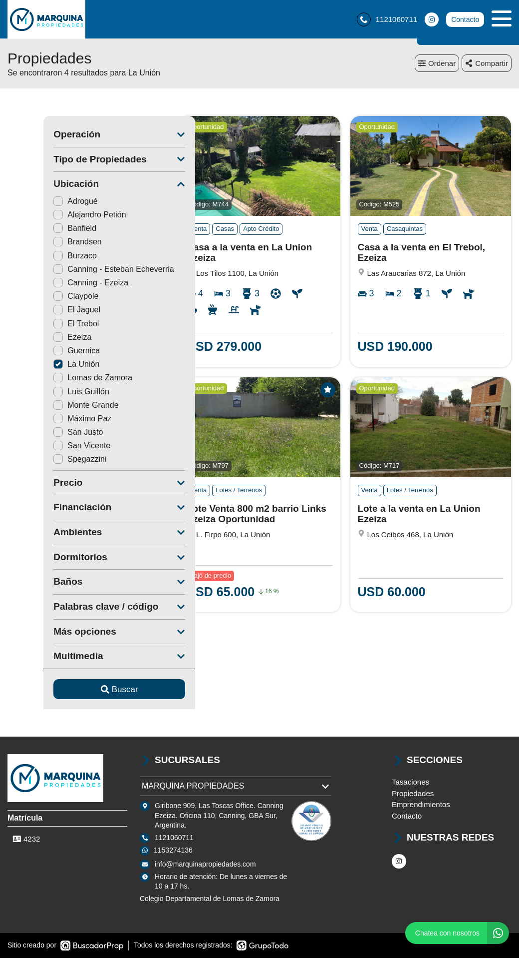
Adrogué (39, 202)
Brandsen (41, 243)
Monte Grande (49, 406)
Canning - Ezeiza (54, 284)
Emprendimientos (421, 806)
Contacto (465, 20)
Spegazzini (43, 460)
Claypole (39, 297)
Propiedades (413, 795)
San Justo (42, 433)
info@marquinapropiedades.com (205, 866)
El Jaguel (40, 311)
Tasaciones (410, 783)
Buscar (83, 691)
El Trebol (40, 325)
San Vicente (45, 447)
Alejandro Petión (53, 216)
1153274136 (173, 852)
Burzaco (39, 257)
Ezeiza (36, 338)
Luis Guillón (45, 392)
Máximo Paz (46, 420)
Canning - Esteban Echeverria (77, 270)
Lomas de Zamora (56, 379)
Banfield (38, 229)
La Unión (40, 365)
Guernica (40, 352)
